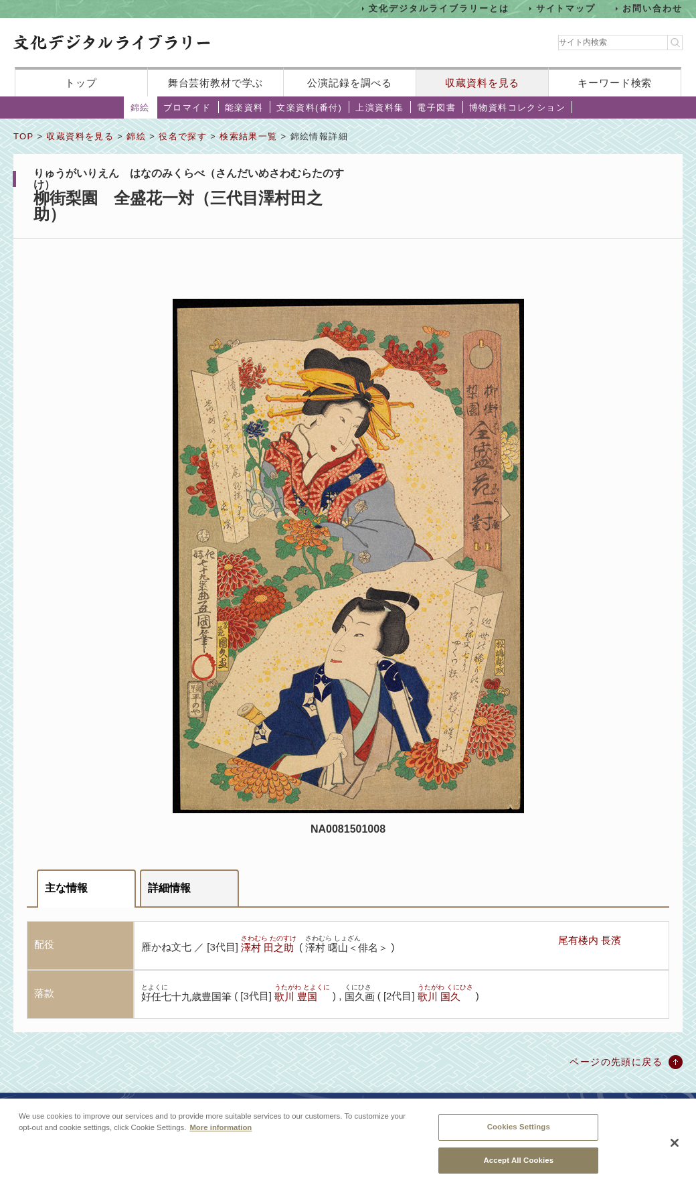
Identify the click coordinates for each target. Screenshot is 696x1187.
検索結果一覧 (248, 136)
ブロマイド (187, 107)
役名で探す (183, 136)
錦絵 (140, 107)
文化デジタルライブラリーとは (439, 8)
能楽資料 (244, 107)
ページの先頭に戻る (616, 1061)
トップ (81, 82)
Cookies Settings (518, 1135)
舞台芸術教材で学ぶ (216, 82)
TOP (23, 136)
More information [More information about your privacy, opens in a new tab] (220, 1136)
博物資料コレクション (517, 107)
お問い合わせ (652, 8)
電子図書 (436, 107)
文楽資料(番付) (309, 107)
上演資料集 (379, 107)
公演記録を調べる (349, 82)
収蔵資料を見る (482, 82)
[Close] (674, 1151)
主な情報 (66, 888)
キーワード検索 (615, 82)
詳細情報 (169, 888)
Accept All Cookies (518, 1168)
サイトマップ (566, 8)
